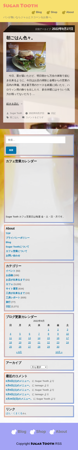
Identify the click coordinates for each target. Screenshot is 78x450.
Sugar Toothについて (17, 246)
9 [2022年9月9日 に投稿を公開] (58, 333)
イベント (10, 270)
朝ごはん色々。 (20, 37)
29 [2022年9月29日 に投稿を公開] (48, 346)
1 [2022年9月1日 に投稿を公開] (48, 329)
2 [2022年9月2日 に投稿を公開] (58, 329)
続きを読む (12, 103)
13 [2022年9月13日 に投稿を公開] (29, 338)
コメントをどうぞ (34, 117)
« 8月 (19, 352)
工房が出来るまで (15, 293)
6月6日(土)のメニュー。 (18, 381)
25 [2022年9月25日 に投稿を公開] (10, 346)
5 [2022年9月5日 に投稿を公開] (20, 333)
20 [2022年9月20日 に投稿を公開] (29, 342)
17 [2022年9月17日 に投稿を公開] (67, 338)
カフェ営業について (16, 251)
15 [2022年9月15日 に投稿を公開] (48, 338)
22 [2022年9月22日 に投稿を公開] (48, 342)
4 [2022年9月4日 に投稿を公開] (10, 333)
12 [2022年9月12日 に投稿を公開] (20, 338)
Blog (39, 12)
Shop (54, 12)
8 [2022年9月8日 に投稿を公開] (48, 333)
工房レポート (13, 297)
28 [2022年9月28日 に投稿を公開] (39, 346)
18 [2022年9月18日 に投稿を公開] (10, 342)
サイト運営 (12, 288)
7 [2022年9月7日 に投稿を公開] (39, 333)
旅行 (8, 302)
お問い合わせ (13, 255)
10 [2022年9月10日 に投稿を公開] (67, 333)
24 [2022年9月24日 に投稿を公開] (67, 342)
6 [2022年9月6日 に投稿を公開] (29, 333)
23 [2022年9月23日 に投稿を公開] (58, 342)
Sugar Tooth (20, 6)
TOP (8, 233)
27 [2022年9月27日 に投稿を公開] (29, 346)
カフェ (9, 284)
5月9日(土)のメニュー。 (18, 389)
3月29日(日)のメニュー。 (19, 398)
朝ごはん (14, 117)
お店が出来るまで (15, 279)
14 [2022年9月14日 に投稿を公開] (39, 338)
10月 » (58, 352)
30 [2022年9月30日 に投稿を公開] (58, 346)
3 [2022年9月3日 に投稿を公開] (67, 329)
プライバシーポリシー (18, 237)
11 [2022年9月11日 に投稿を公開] (10, 338)
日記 (53, 113)
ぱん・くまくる (14, 413)
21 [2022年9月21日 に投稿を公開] (39, 342)
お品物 (9, 275)
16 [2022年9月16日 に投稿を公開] (58, 338)
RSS (58, 443)
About (70, 12)
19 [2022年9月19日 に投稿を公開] (20, 342)
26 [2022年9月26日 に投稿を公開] (20, 346)
